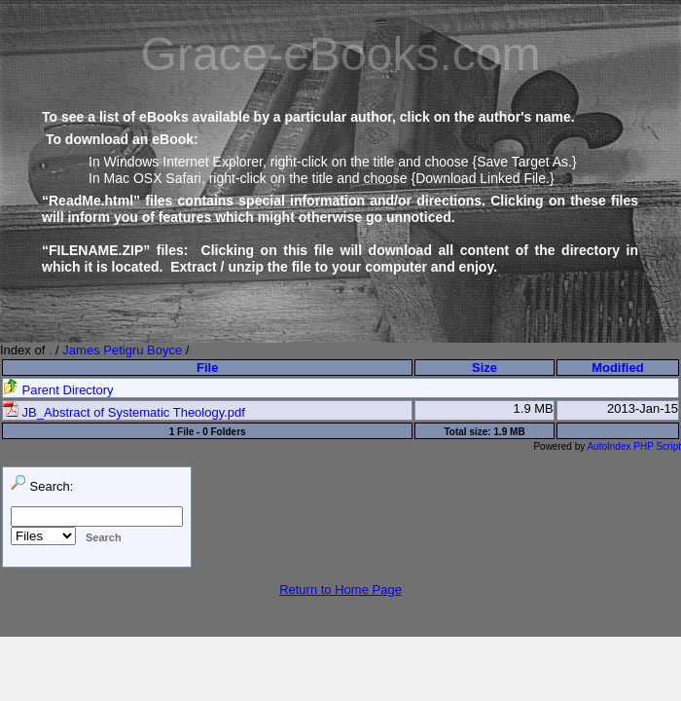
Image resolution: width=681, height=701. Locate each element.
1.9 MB (534, 408)
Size (484, 367)
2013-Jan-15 (642, 408)
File (207, 367)
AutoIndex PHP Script (634, 446)
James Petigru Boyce (122, 350)
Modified (617, 367)
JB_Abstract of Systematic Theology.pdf (124, 412)
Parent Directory (58, 390)
